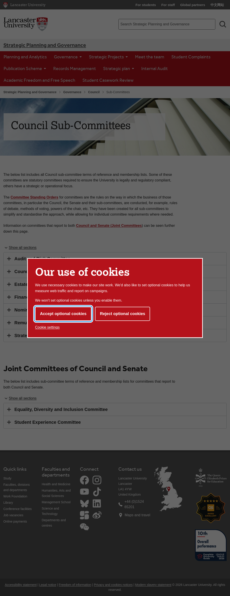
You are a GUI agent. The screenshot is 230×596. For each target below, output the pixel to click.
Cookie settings (47, 327)
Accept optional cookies (63, 313)
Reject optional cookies (122, 313)
